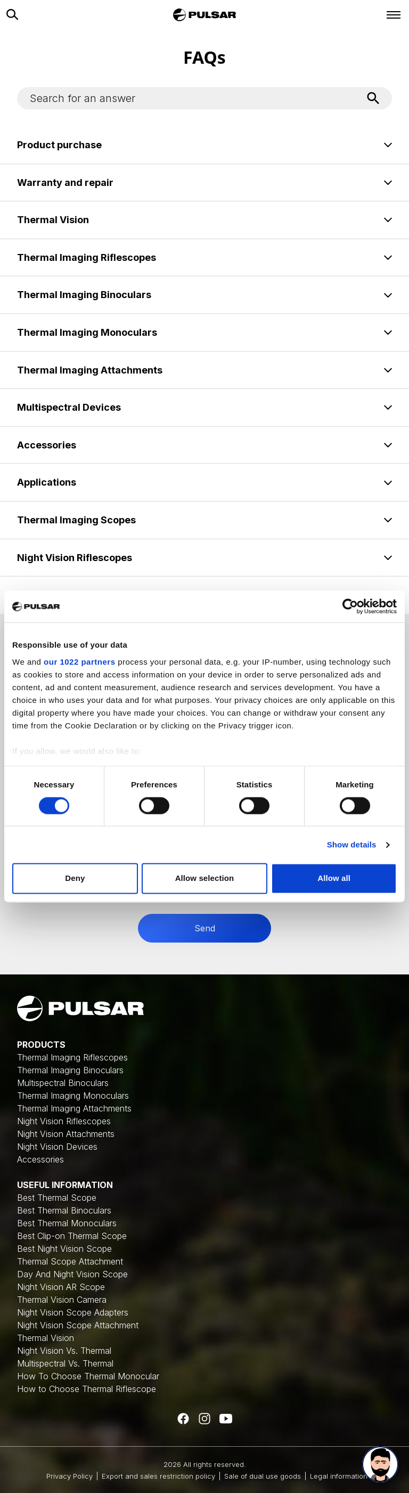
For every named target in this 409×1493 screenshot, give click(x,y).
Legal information (338, 1476)
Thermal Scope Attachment (70, 1261)
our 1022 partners (79, 661)
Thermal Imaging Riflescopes (72, 1057)
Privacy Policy (69, 1476)
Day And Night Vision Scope (72, 1274)
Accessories (40, 1159)
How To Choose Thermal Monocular (88, 1376)
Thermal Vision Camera (62, 1299)
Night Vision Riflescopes (64, 1121)
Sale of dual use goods (262, 1476)
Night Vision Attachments (65, 1134)
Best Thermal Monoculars (67, 1223)
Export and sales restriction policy (158, 1476)
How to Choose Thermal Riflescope (86, 1389)
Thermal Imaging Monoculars (73, 1095)
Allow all (333, 878)
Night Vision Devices (57, 1146)
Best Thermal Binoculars (64, 1210)
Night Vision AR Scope (61, 1287)
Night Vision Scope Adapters (72, 1312)
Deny (75, 878)
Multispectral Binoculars (63, 1083)
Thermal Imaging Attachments (74, 1108)
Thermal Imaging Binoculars (70, 1070)
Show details (352, 844)
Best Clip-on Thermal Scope (72, 1236)
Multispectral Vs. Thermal (65, 1363)
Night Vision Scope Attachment (77, 1325)
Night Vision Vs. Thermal (64, 1350)
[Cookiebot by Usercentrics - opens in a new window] (350, 606)
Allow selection (204, 878)
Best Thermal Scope (56, 1197)
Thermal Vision (45, 1338)
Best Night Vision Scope (64, 1248)
